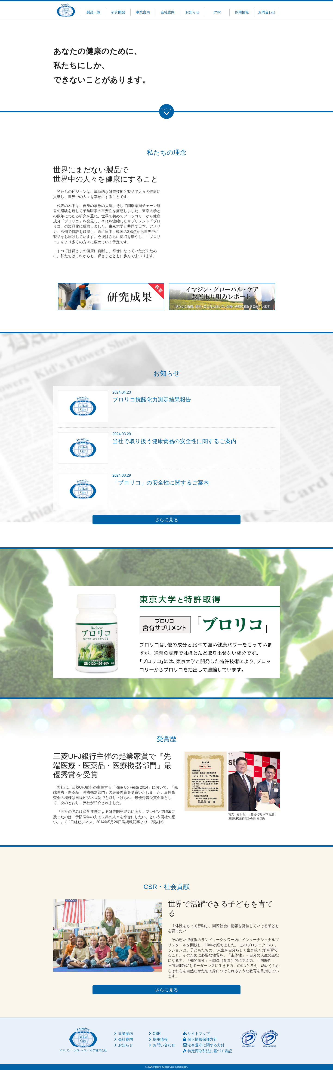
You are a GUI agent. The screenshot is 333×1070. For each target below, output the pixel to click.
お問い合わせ (161, 1045)
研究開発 (118, 12)
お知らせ (192, 12)
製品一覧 (93, 12)
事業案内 (143, 12)
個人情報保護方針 (200, 1039)
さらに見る (166, 519)
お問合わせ (266, 12)
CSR (217, 12)
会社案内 (168, 12)
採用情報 (242, 12)
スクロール (166, 109)
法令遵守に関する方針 (204, 1045)
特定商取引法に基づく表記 (207, 1051)
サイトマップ (196, 1034)
